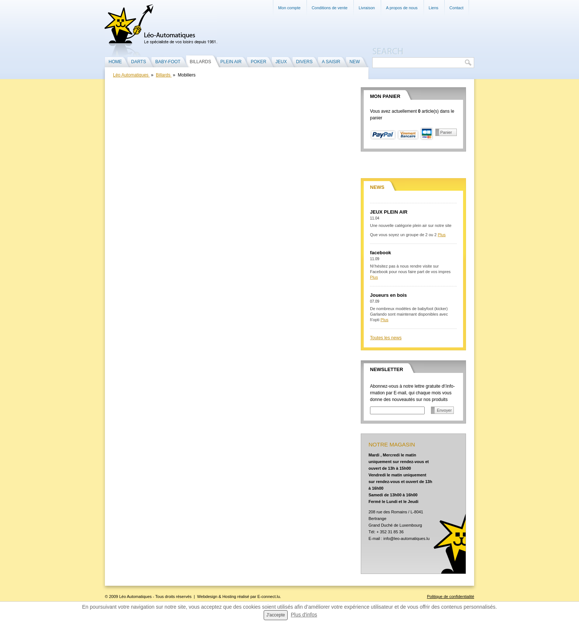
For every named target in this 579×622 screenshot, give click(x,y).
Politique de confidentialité (450, 596)
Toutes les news (385, 337)
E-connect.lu (268, 596)
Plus (441, 234)
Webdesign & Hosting (216, 596)
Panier (446, 132)
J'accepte (275, 615)
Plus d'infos (304, 615)
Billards (164, 75)
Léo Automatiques (131, 75)
